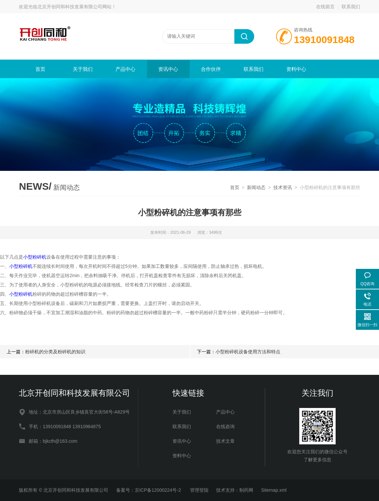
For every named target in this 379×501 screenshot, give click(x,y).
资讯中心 (168, 69)
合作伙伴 (211, 69)
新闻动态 (256, 187)
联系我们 (351, 6)
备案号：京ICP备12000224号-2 (149, 490)
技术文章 (225, 441)
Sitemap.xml (274, 490)
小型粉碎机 (34, 257)
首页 (40, 69)
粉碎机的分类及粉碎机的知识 (55, 351)
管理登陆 (199, 490)
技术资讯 (282, 187)
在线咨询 (225, 426)
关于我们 (83, 69)
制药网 (246, 490)
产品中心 (125, 69)
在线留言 (325, 6)
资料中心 (296, 69)
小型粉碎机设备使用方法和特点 (247, 351)
